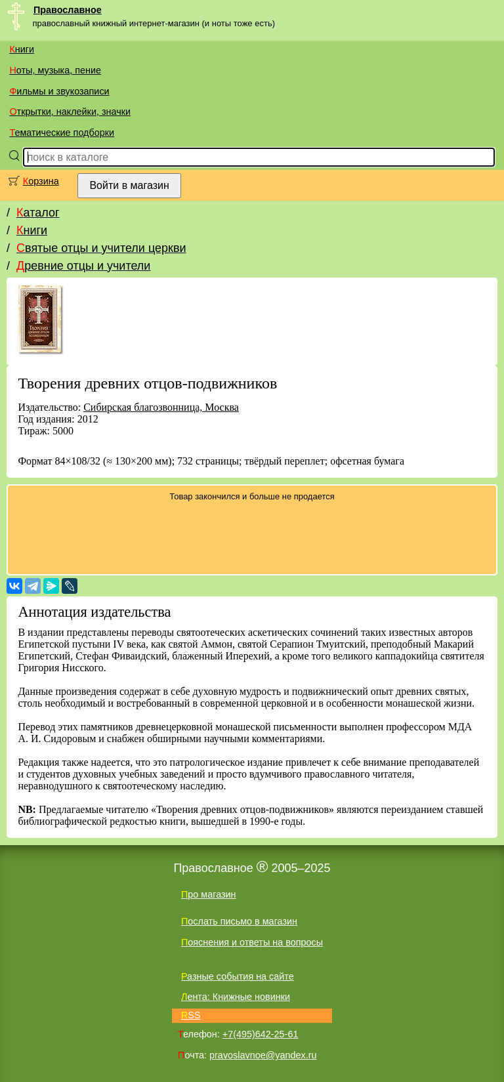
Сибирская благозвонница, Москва (161, 407)
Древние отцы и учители (83, 265)
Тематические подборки (61, 132)
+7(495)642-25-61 (260, 1034)
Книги (21, 49)
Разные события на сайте (237, 976)
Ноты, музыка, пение (55, 70)
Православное (67, 10)
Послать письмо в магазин (239, 921)
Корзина (41, 181)
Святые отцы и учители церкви (101, 248)
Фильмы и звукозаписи (59, 91)
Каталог (37, 212)
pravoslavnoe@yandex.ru (262, 1055)
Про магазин (208, 894)
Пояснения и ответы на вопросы (252, 942)
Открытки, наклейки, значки (70, 111)
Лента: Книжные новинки (235, 996)
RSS (191, 1015)
